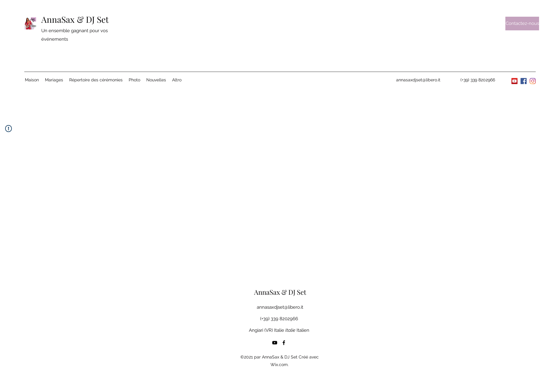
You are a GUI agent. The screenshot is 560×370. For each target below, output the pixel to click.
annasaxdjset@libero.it (418, 79)
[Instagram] (533, 81)
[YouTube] (514, 81)
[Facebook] (524, 81)
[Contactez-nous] (522, 23)
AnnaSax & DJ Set (75, 19)
